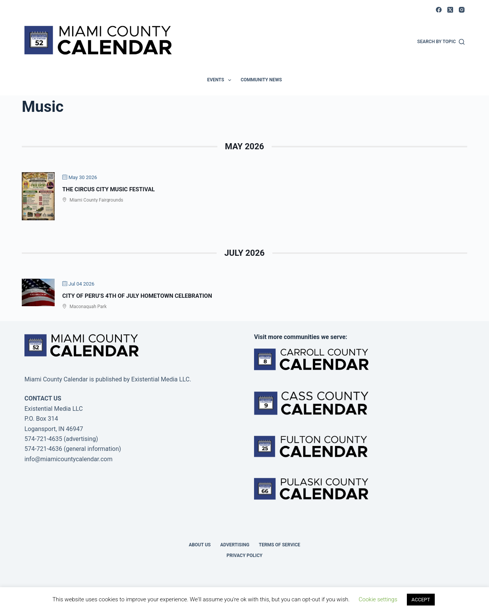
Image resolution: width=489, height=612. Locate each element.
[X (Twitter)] (450, 10)
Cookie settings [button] (378, 599)
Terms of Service (279, 544)
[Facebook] (439, 10)
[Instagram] (462, 10)
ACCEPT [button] (420, 599)
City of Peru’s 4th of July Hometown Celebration (137, 295)
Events (220, 80)
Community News (261, 79)
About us (199, 544)
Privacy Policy (244, 555)
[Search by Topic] (441, 42)
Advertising (234, 544)
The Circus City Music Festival (108, 189)
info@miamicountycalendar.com (68, 459)
